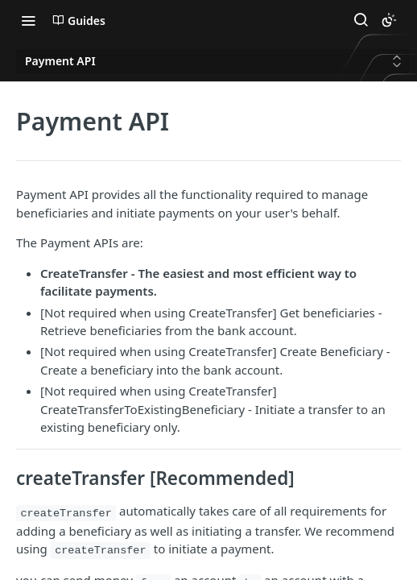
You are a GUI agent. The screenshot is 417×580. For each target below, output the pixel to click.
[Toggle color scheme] (389, 20)
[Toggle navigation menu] (28, 20)
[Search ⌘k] (361, 20)
